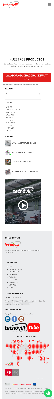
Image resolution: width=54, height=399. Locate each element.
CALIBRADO (10, 115)
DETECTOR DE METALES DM (21, 162)
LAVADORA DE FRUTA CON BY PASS (24, 143)
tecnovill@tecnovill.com (16, 304)
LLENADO (9, 125)
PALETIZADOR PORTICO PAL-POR (23, 152)
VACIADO (9, 107)
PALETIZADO (10, 120)
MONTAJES (10, 128)
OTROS (8, 130)
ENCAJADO (10, 117)
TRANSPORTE (10, 123)
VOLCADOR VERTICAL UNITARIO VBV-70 (25, 171)
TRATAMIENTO (11, 112)
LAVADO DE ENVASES (13, 110)
